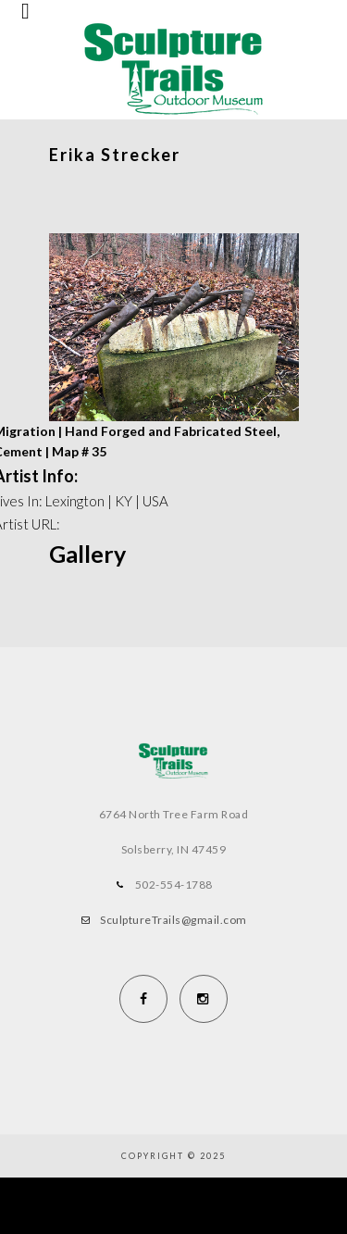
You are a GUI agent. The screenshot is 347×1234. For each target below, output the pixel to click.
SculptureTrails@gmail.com (173, 920)
